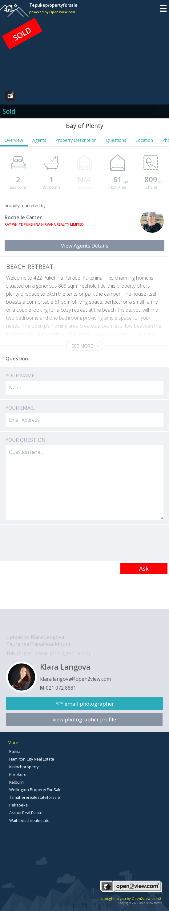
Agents (39, 140)
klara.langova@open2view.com (75, 678)
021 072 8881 (61, 687)
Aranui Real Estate (25, 812)
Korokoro (17, 774)
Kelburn (16, 782)
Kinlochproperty (23, 766)
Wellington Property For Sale (35, 789)
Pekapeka (18, 805)
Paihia (14, 751)
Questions (116, 140)
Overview (14, 140)
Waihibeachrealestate (29, 820)
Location (144, 140)
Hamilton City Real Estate (31, 759)
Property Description (76, 140)
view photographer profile (84, 719)
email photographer (89, 703)
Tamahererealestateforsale (34, 797)
